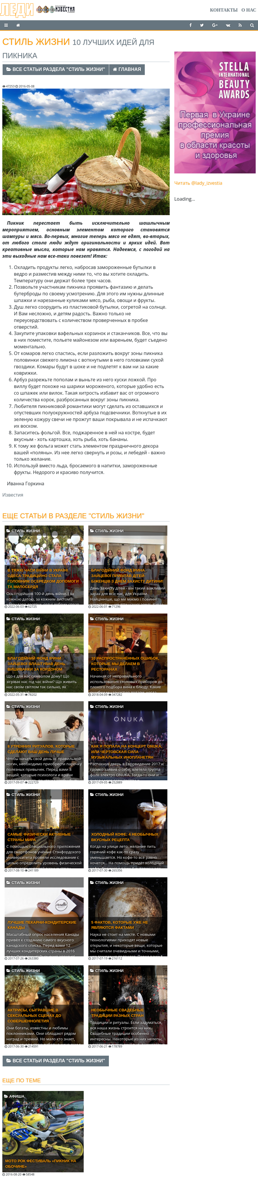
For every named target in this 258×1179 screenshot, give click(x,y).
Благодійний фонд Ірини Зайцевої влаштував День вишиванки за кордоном (36, 663)
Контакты (224, 10)
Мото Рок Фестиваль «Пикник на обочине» (40, 1164)
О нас (248, 10)
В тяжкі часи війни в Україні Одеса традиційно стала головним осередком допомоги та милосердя (43, 578)
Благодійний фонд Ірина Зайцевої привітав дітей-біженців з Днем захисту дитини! (127, 575)
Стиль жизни (23, 531)
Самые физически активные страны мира (39, 837)
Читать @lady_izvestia (198, 183)
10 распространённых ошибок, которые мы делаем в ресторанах (125, 663)
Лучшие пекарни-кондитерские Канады (42, 925)
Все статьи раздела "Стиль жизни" (55, 69)
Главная (127, 69)
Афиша (14, 1096)
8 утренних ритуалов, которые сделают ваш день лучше (41, 749)
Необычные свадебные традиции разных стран (117, 1013)
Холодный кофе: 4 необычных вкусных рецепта (124, 837)
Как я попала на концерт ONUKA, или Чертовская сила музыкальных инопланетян (126, 751)
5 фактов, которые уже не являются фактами (119, 925)
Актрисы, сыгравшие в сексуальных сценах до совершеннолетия (34, 1015)
